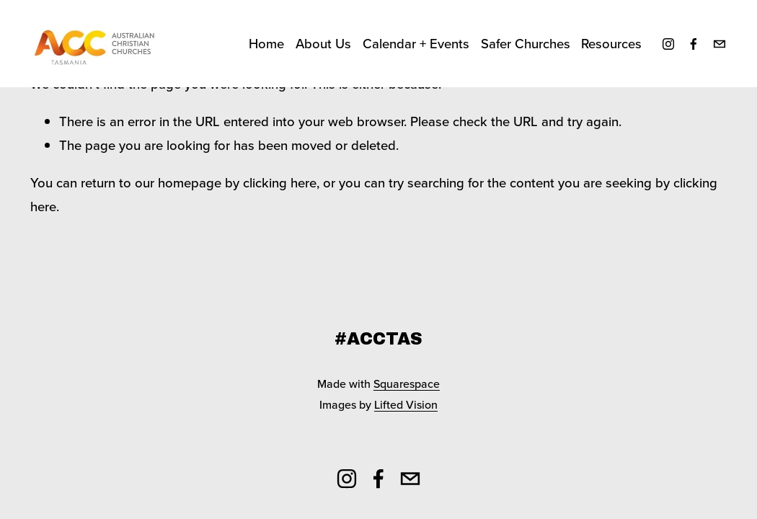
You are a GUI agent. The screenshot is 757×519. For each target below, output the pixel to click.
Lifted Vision (406, 404)
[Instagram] (668, 44)
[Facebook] (693, 44)
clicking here (279, 182)
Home (266, 43)
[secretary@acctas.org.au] (719, 44)
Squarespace (406, 383)
